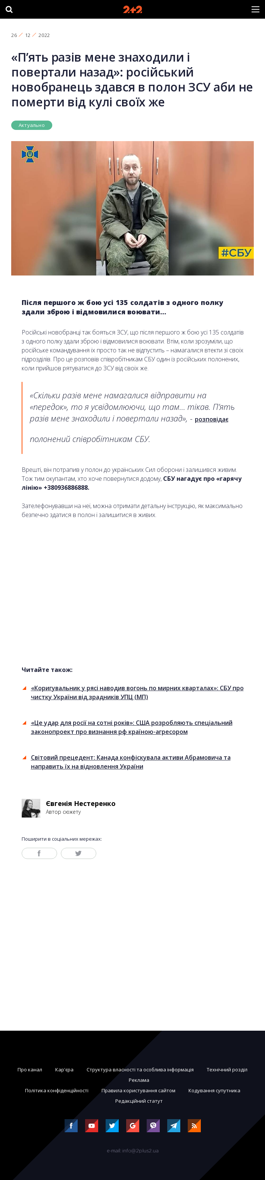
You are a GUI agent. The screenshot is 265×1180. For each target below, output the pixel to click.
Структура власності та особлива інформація (140, 1069)
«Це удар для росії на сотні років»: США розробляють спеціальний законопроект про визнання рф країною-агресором (132, 727)
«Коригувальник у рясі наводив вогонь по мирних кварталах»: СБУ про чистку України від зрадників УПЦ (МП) (137, 692)
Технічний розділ (227, 1069)
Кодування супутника (214, 1090)
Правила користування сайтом (138, 1090)
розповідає (211, 419)
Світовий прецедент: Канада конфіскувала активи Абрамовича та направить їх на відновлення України (131, 761)
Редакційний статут (139, 1101)
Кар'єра (64, 1069)
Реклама (139, 1080)
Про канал (30, 1069)
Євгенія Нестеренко (81, 803)
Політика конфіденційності (56, 1090)
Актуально (32, 125)
